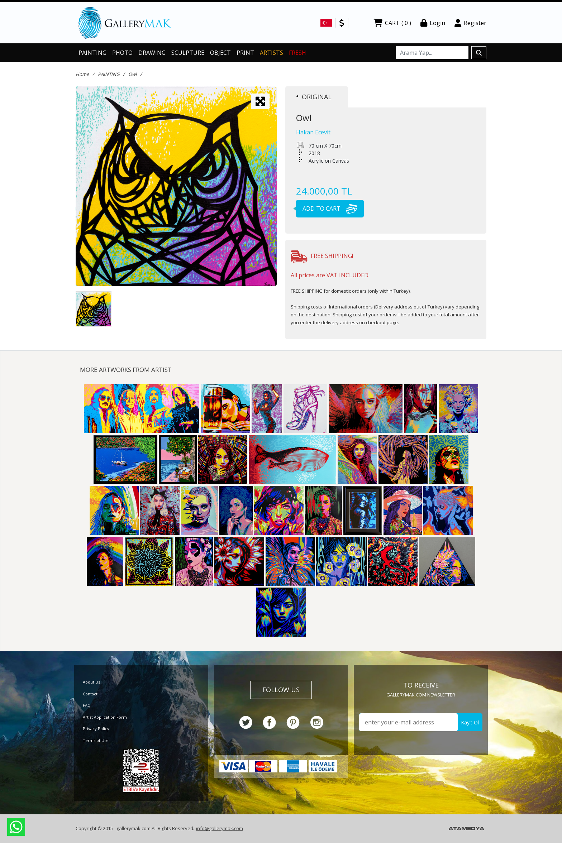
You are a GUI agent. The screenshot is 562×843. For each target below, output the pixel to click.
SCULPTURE (187, 53)
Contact (90, 693)
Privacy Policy (96, 728)
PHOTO (122, 53)
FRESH (297, 53)
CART (392, 23)
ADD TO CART (326, 208)
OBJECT (220, 53)
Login (432, 23)
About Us (91, 682)
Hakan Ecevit (313, 132)
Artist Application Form (105, 717)
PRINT (245, 53)
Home (82, 74)
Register (470, 23)
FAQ (87, 705)
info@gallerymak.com (219, 828)
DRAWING (152, 53)
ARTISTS (271, 53)
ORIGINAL (314, 96)
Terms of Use (96, 740)
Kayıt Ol (470, 722)
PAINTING (92, 53)
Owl (132, 74)
